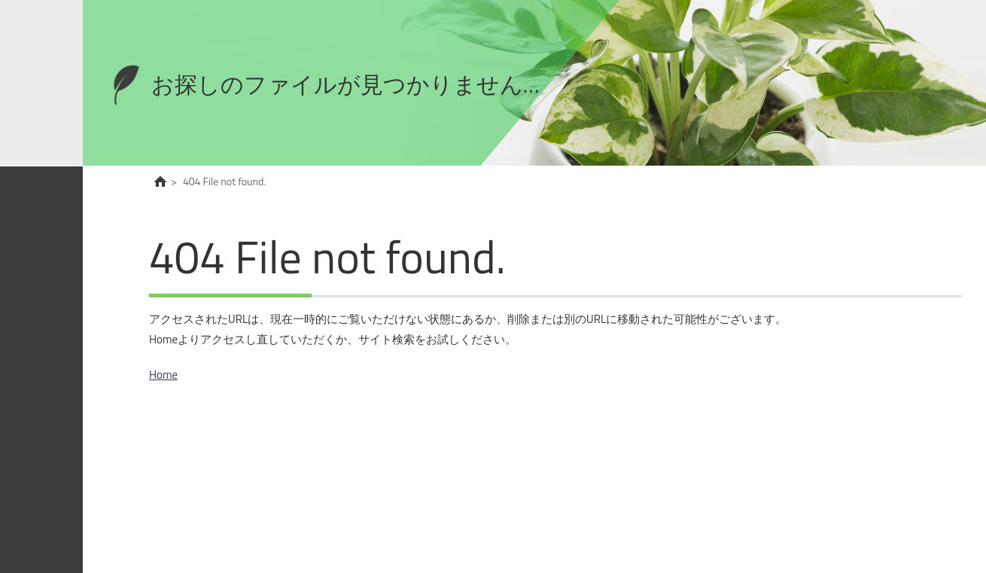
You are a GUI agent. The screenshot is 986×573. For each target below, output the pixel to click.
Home (163, 374)
